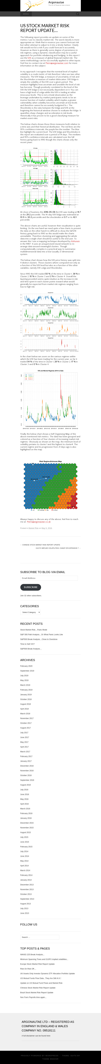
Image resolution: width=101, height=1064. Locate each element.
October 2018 (26, 699)
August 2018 (25, 704)
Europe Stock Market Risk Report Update (37, 964)
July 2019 (24, 675)
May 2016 (24, 799)
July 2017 (24, 732)
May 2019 (24, 680)
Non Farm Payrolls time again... (33, 997)
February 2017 (26, 756)
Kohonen (75, 241)
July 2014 (24, 851)
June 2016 (24, 794)
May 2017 (24, 742)
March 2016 (25, 809)
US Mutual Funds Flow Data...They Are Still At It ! (40, 978)
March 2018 (25, 713)
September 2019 (27, 671)
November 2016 (27, 770)
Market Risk (33, 528)
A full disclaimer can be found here (36, 1036)
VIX (29, 58)
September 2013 (27, 899)
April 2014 (24, 866)
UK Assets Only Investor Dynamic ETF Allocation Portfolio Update (47, 973)
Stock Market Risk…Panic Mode (33, 630)
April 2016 (24, 804)
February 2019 (26, 690)
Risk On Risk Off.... (28, 969)
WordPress (52, 1056)
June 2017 (24, 737)
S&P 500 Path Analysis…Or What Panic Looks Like (41, 634)
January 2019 (26, 694)
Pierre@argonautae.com (57, 63)
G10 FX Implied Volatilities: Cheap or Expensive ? (58, 548)
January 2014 (26, 880)
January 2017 (26, 761)
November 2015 (27, 828)
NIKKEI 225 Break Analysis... (32, 954)
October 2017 (26, 723)
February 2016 (26, 813)
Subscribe (30, 587)
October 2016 (26, 775)
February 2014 (26, 875)
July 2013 (24, 908)
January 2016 (26, 818)
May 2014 (24, 861)
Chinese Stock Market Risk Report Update (40, 545)
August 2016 (25, 785)
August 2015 (25, 832)
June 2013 (24, 913)
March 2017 (25, 751)
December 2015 (27, 823)
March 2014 (25, 870)
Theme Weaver (50, 1059)
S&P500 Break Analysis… (31, 649)
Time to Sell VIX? (27, 644)
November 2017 (27, 718)
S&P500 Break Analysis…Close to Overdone (38, 639)
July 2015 (24, 837)
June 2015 (24, 842)
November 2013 (27, 889)
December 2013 (27, 885)
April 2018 (24, 709)
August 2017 (25, 728)
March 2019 (25, 685)
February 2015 (26, 847)
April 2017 (24, 747)
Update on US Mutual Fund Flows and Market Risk (41, 983)
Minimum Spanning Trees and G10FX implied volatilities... (44, 959)
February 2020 (26, 666)
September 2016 (27, 780)
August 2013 (25, 904)
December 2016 (27, 766)
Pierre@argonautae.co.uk (39, 522)
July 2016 (24, 789)
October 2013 (26, 894)
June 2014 (24, 856)
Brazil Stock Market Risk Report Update (36, 992)
